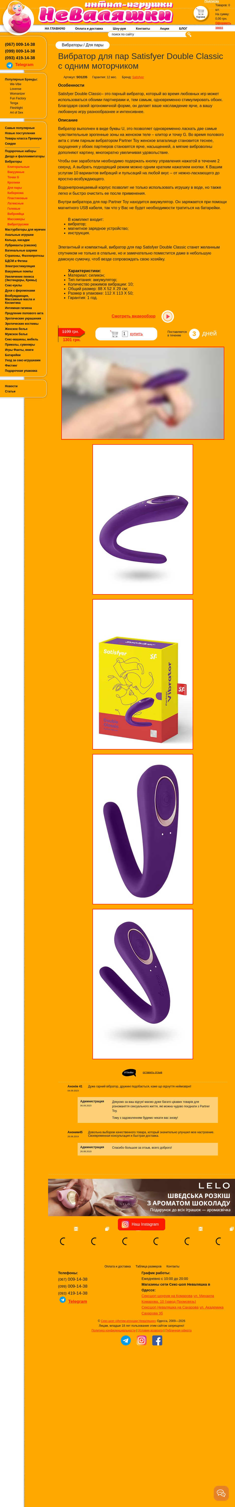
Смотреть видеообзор (134, 316)
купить (136, 333)
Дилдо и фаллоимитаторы (25, 156)
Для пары (14, 187)
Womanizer (17, 93)
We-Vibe (15, 84)
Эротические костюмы (21, 323)
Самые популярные (20, 128)
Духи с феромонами (20, 290)
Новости (11, 386)
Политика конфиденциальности (113, 1330)
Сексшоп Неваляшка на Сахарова (170, 1307)
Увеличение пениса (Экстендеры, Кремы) (21, 278)
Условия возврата (150, 1330)
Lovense (15, 89)
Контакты (143, 28)
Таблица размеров (148, 1266)
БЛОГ (183, 28)
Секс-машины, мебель (21, 339)
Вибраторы (13, 161)
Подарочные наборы (20, 151)
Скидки (10, 143)
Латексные (15, 203)
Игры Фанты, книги (19, 350)
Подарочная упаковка (21, 371)
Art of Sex (16, 112)
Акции (164, 28)
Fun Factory (18, 98)
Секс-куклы (13, 285)
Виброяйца (15, 214)
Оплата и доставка (89, 28)
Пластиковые (17, 198)
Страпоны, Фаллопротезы (24, 255)
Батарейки (13, 355)
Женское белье (16, 329)
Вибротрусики (18, 224)
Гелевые (13, 208)
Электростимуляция (20, 266)
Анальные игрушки (19, 235)
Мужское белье (16, 334)
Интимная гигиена (18, 308)
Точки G (13, 177)
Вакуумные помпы (19, 271)
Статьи (10, 391)
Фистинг (11, 365)
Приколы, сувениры (20, 344)
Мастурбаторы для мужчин (25, 229)
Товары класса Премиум (23, 138)
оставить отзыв (152, 1072)
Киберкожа (15, 193)
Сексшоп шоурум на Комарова (167, 1296)
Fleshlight (16, 108)
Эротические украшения (23, 318)
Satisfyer (138, 77)
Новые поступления (20, 133)
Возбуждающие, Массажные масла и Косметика (20, 299)
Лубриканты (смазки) (20, 245)
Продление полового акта (24, 313)
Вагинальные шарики (21, 250)
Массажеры (16, 219)
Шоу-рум (119, 28)
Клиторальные (18, 167)
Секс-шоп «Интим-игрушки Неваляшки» (128, 1321)
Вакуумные (15, 172)
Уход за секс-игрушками (23, 360)
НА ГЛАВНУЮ (55, 28)
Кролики (13, 182)
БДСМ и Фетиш (16, 261)
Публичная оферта (178, 1330)
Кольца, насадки (17, 240)
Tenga (14, 103)
